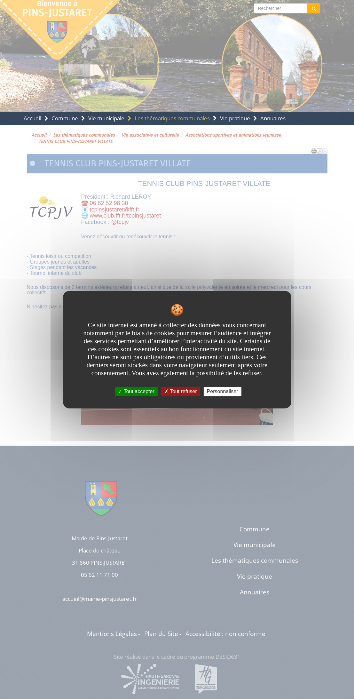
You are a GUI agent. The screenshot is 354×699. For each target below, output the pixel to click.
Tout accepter (136, 391)
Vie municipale (106, 118)
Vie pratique (235, 118)
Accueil (32, 118)
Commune (64, 118)
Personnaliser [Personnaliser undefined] (222, 391)
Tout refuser (180, 391)
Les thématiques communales (172, 118)
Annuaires (273, 118)
